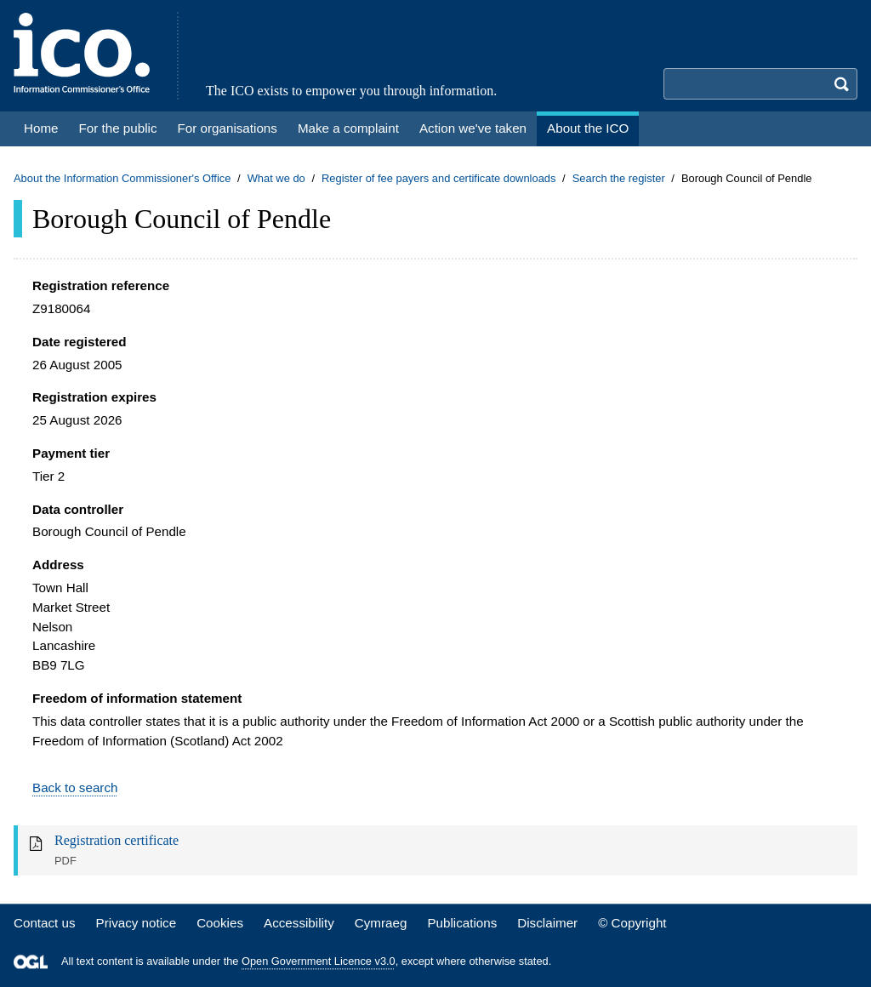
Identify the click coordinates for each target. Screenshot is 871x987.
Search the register (618, 178)
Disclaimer (547, 923)
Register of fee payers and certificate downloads (439, 178)
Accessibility (299, 923)
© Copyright (632, 923)
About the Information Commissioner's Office (122, 178)
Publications (462, 923)
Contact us (45, 923)
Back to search (74, 787)
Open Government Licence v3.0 (319, 962)
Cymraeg (381, 923)
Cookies (219, 923)
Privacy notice (136, 923)
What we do (276, 178)
